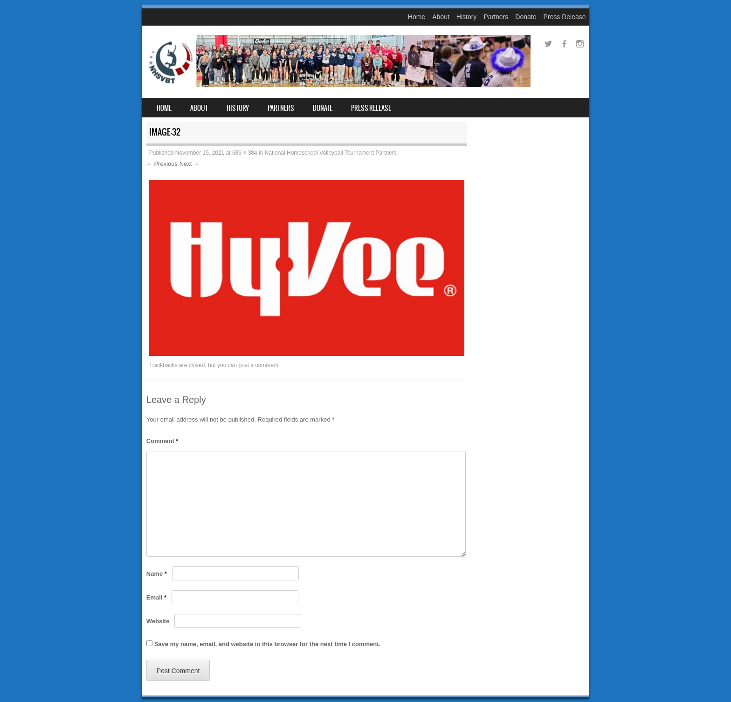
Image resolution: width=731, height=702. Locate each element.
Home (416, 16)
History (466, 16)
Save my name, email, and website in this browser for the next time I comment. (267, 644)
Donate (525, 16)
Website (158, 621)
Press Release (564, 16)
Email (156, 597)
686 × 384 (244, 153)
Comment (162, 440)
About (440, 16)
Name (156, 573)
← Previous (162, 163)
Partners (495, 16)
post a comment (258, 365)
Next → (189, 163)
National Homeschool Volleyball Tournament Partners (331, 153)
